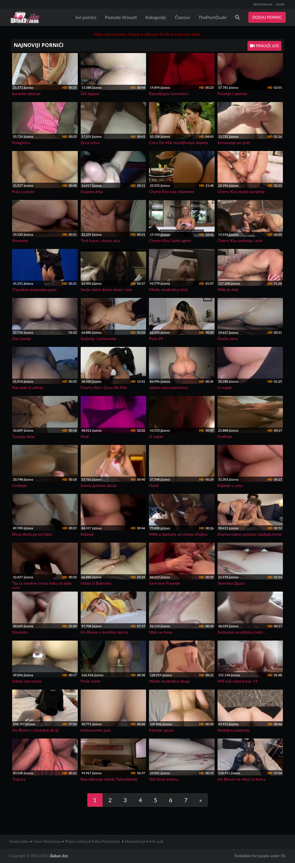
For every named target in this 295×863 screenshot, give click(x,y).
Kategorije (155, 17)
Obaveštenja (135, 841)
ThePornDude (212, 17)
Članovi (182, 17)
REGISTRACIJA (263, 4)
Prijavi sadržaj (76, 841)
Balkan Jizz (59, 855)
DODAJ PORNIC (267, 17)
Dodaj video (19, 841)
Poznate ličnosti (121, 17)
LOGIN (279, 4)
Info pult (156, 841)
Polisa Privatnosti (106, 841)
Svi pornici (86, 17)
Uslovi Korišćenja (47, 841)
